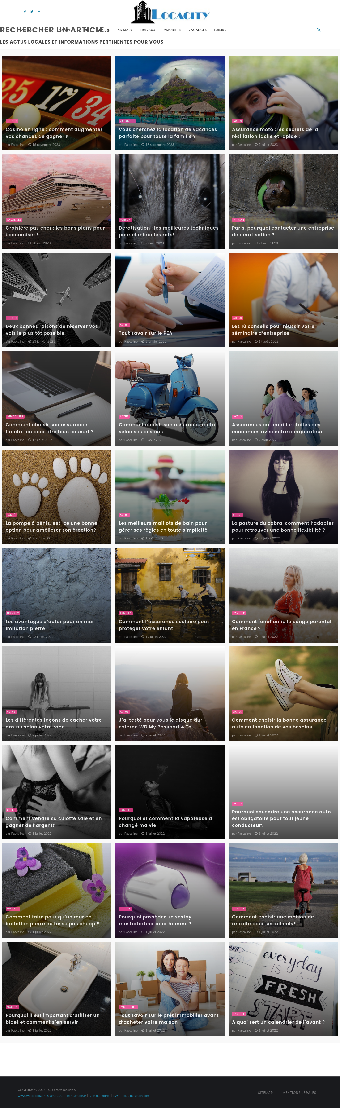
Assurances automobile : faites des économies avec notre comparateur (277, 428)
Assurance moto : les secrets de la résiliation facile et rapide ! (275, 133)
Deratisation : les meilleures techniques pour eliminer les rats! (169, 231)
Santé (11, 515)
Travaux (147, 29)
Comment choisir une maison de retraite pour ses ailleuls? (273, 920)
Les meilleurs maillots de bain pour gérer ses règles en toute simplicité (163, 526)
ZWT (116, 1096)
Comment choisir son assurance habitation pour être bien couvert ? (50, 428)
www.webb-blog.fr (31, 1096)
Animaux (125, 29)
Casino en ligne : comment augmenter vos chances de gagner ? (54, 133)
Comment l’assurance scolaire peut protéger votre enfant (164, 625)
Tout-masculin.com (135, 1096)
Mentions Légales (299, 1092)
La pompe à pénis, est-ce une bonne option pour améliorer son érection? (52, 526)
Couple (66, 29)
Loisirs (220, 29)
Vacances (198, 29)
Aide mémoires (99, 1096)
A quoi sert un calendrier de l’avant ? (278, 1022)
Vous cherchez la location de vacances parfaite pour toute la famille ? (168, 133)
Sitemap (265, 1092)
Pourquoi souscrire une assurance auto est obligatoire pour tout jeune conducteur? (281, 819)
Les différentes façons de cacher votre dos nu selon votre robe (54, 723)
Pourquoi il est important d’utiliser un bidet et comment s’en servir (53, 1018)
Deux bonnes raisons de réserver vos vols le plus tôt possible (52, 329)
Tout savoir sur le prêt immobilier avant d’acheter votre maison (169, 1018)
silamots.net (56, 1096)
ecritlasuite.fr (76, 1096)
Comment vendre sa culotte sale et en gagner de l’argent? (54, 822)
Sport (85, 29)
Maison (103, 29)
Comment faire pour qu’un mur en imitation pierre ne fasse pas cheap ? (52, 920)
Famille (45, 29)
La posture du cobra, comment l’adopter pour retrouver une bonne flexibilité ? (283, 526)
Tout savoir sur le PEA (146, 333)
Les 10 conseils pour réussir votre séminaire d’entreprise (273, 329)
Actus (26, 29)
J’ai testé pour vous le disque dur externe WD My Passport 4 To (161, 723)
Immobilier (171, 29)
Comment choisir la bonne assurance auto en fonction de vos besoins (279, 723)
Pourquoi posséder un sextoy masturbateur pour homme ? (155, 920)
